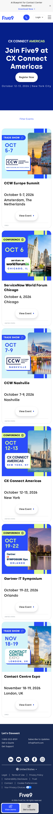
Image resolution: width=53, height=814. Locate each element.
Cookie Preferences (27, 783)
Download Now (26, 9)
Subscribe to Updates (38, 739)
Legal (4, 775)
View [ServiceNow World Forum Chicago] (25, 313)
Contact (8, 783)
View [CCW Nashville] (25, 411)
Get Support (8, 746)
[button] (50, 5)
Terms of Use (18, 775)
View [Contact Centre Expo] (25, 705)
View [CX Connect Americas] (25, 509)
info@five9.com (36, 743)
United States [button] (27, 769)
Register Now (26, 77)
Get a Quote (8, 743)
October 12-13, (20, 492)
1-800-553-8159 (27, 18)
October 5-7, (19, 195)
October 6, (17, 297)
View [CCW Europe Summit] (25, 215)
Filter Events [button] (26, 119)
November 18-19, (22, 688)
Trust (34, 779)
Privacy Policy (36, 775)
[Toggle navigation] (50, 17)
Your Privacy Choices (14, 787)
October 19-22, (21, 590)
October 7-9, (19, 395)
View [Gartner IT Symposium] (25, 607)
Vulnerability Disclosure (15, 779)
